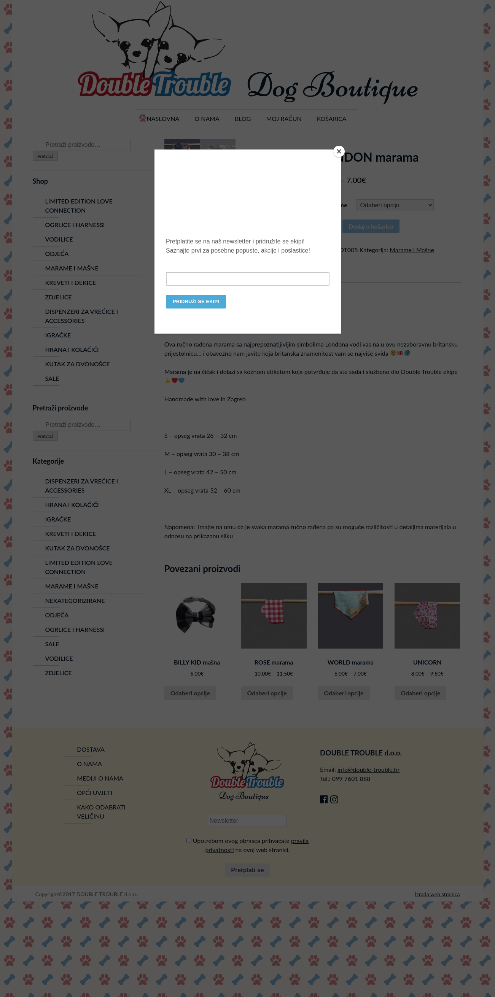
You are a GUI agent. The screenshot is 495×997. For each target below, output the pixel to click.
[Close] (339, 151)
